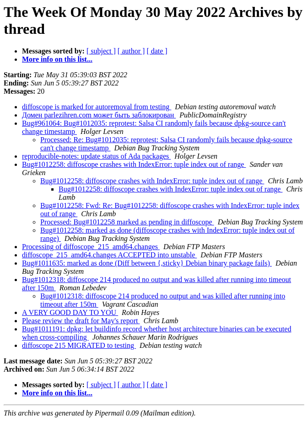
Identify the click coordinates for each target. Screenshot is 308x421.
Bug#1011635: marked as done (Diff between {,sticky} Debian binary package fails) (147, 263)
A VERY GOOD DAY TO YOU (70, 312)
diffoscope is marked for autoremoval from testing (96, 107)
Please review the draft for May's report (81, 321)
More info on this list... (57, 59)
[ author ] (131, 51)
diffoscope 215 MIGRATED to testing (79, 345)
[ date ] (156, 51)
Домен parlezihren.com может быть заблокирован (99, 115)
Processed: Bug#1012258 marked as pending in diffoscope (127, 222)
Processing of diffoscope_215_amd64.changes (91, 246)
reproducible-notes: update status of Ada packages (96, 156)
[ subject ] (101, 51)
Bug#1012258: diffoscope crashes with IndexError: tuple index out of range (134, 164)
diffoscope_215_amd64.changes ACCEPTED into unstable (109, 255)
